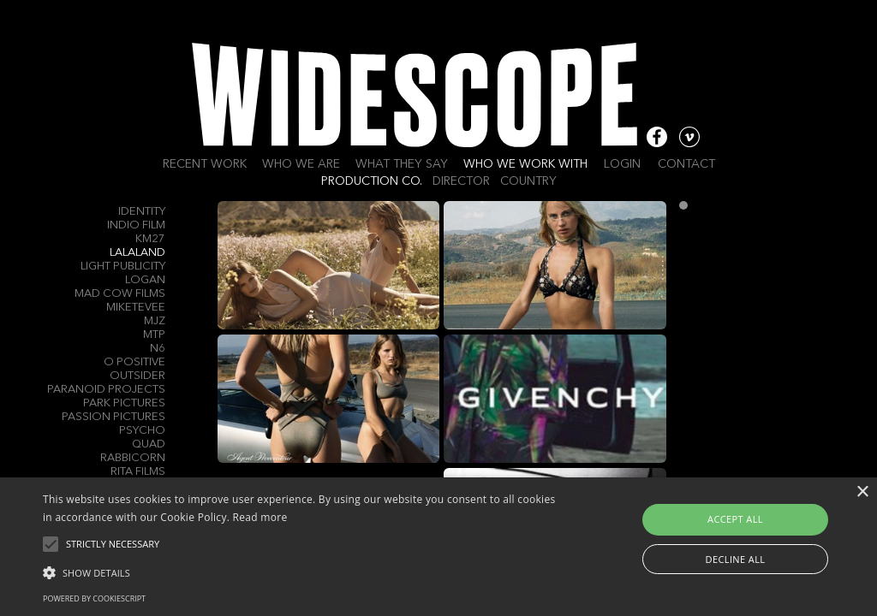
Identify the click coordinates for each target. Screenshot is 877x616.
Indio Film (136, 225)
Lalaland (137, 252)
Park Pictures (124, 403)
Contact (686, 164)
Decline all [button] (736, 559)
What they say (401, 164)
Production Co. (371, 181)
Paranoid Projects (106, 389)
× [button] (862, 492)
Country (528, 181)
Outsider (137, 376)
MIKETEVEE (135, 307)
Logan (145, 280)
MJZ (154, 321)
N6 (157, 348)
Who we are (301, 164)
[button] (300, 571)
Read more (260, 517)
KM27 (150, 239)
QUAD (148, 444)
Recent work (205, 164)
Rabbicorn (132, 458)
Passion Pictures (113, 417)
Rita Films (137, 471)
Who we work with (525, 164)
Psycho (142, 430)
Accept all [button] (735, 518)
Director (461, 181)
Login (622, 164)
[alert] (438, 546)
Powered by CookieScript (94, 598)
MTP (154, 335)
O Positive (134, 362)
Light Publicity (123, 266)
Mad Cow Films (120, 293)
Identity (141, 211)
